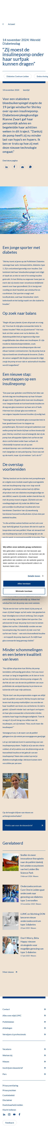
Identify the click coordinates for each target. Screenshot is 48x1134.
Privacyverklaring (10, 1085)
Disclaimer (7, 1100)
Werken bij (24, 1055)
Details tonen (34, 576)
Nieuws (24, 1061)
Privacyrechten (9, 1090)
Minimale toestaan (24, 591)
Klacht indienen (9, 1109)
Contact (24, 1009)
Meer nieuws (10, 971)
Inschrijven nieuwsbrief (24, 1068)
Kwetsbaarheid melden (13, 1105)
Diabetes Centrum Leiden (18, 76)
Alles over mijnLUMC (24, 1015)
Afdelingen (24, 1028)
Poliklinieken (24, 1022)
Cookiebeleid (8, 1095)
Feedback (9, 1122)
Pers (24, 1074)
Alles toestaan (24, 584)
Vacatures (24, 1049)
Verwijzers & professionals (24, 1034)
